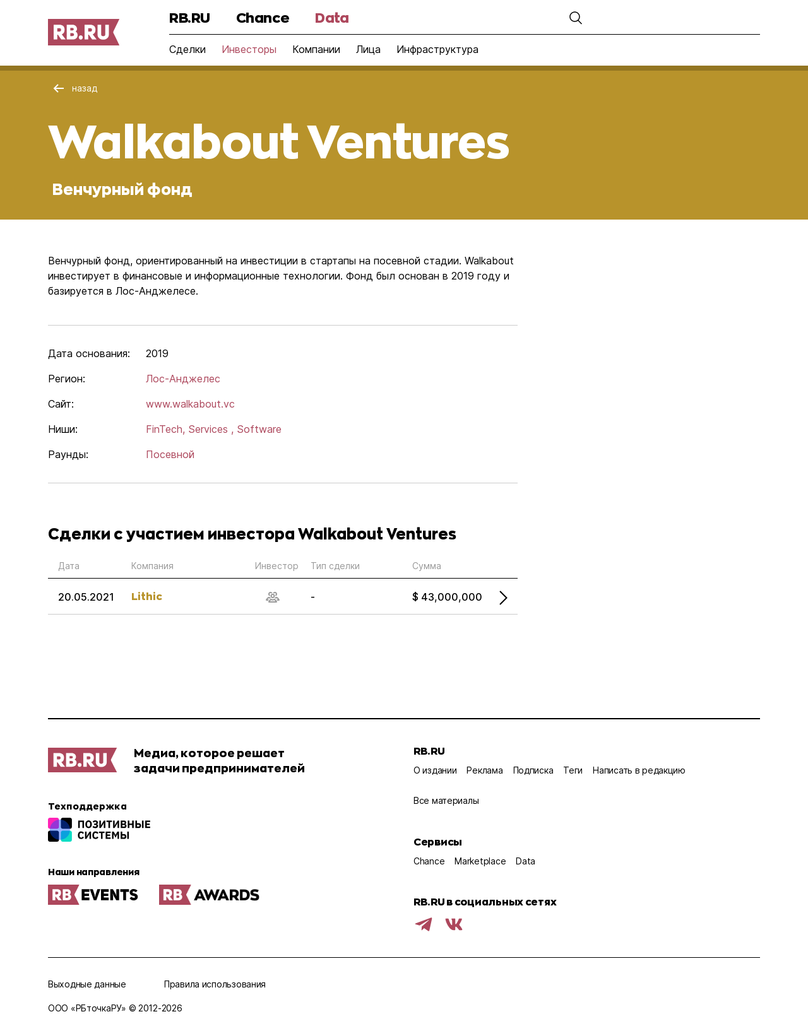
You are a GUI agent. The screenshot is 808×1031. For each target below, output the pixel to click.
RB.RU (189, 17)
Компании (316, 49)
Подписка (533, 770)
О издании (434, 770)
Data (331, 17)
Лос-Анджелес (183, 378)
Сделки (187, 49)
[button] (575, 18)
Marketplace (480, 861)
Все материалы (445, 800)
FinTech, (165, 429)
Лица (368, 49)
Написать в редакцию (639, 770)
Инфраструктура (437, 49)
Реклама (484, 770)
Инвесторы (249, 49)
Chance (262, 17)
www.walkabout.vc (190, 404)
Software (259, 429)
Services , (211, 429)
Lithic (146, 596)
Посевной (170, 454)
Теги (573, 770)
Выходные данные (87, 984)
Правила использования (215, 984)
